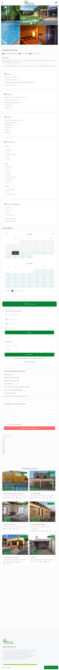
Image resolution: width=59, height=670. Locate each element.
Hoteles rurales (8, 393)
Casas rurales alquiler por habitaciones (15, 387)
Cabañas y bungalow (10, 380)
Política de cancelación (10, 218)
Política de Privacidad (16, 424)
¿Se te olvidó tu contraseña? (37, 358)
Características (10, 142)
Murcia (17, 100)
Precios (8, 74)
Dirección (8, 94)
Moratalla (11, 100)
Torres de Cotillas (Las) (15, 561)
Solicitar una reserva (50, 667)
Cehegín (34, 530)
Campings (7, 383)
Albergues (7, 374)
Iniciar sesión (29, 354)
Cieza (33, 561)
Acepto (14, 424)
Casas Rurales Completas (10, 53)
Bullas (6, 529)
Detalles (8, 117)
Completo (24, 496)
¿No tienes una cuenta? (21, 358)
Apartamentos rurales (10, 377)
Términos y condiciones (12, 204)
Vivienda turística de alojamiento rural (14, 396)
